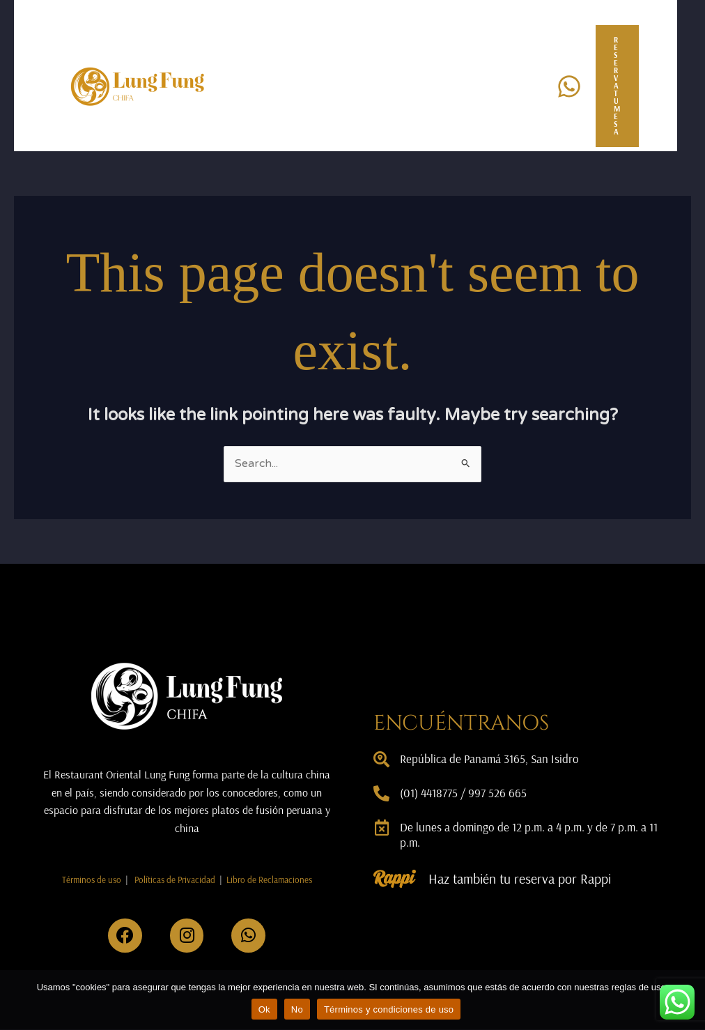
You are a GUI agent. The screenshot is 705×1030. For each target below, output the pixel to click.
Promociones (462, 53)
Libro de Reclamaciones (269, 879)
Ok (264, 1009)
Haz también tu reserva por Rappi (522, 878)
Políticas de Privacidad (174, 879)
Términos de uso (91, 879)
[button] (624, 86)
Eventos (371, 53)
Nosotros (290, 53)
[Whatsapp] (569, 86)
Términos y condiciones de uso (389, 1009)
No (297, 1009)
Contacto (290, 118)
